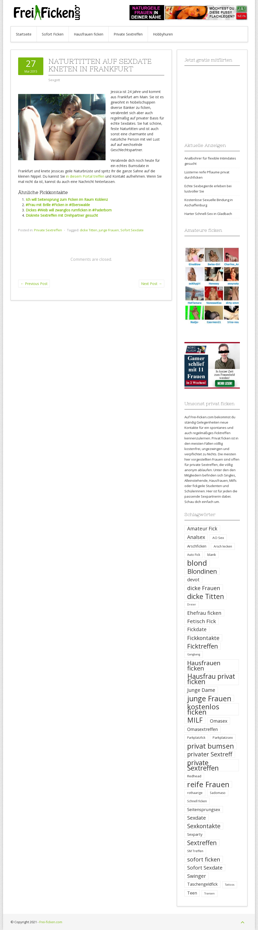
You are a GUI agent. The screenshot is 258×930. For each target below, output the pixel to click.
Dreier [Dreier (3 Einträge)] (191, 604)
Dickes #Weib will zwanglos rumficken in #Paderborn (69, 210)
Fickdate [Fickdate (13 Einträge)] (197, 629)
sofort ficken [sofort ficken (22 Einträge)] (203, 859)
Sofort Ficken (52, 34)
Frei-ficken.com (50, 922)
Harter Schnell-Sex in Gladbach (208, 213)
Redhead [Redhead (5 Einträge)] (194, 776)
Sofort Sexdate (132, 230)
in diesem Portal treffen (85, 176)
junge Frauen (109, 230)
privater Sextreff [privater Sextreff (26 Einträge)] (209, 754)
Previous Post (34, 283)
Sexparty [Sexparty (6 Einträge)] (194, 834)
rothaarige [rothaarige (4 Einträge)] (195, 793)
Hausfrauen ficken (88, 34)
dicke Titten (88, 230)
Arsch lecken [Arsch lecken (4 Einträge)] (223, 546)
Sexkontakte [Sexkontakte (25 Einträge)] (203, 826)
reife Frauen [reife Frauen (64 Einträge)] (208, 784)
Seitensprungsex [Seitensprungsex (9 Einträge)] (203, 809)
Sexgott (54, 80)
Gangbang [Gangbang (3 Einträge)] (193, 654)
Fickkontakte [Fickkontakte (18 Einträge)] (203, 637)
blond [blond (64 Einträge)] (197, 563)
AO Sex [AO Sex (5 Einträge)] (218, 537)
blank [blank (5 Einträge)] (211, 554)
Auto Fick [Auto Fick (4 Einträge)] (193, 555)
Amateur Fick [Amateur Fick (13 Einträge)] (202, 528)
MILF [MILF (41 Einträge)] (195, 720)
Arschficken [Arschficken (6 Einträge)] (196, 546)
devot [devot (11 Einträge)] (193, 579)
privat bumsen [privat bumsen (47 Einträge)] (210, 746)
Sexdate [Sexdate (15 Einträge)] (196, 817)
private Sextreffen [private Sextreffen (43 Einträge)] (203, 765)
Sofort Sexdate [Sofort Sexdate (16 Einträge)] (204, 867)
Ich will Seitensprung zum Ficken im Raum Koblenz (67, 199)
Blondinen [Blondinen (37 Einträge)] (202, 571)
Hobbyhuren (163, 34)
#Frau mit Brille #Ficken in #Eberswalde (58, 204)
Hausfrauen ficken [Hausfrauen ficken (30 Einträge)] (203, 665)
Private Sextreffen (128, 34)
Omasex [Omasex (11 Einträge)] (218, 721)
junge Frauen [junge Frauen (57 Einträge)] (209, 698)
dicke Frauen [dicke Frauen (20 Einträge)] (203, 588)
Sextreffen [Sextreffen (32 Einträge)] (202, 842)
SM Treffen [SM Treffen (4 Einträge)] (195, 851)
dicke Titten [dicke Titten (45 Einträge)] (205, 596)
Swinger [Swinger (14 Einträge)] (196, 876)
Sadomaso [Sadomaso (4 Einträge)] (217, 793)
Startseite (23, 34)
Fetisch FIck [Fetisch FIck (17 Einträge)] (201, 621)
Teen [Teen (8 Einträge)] (192, 893)
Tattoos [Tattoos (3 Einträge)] (229, 884)
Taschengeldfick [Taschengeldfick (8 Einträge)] (202, 884)
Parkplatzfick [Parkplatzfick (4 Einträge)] (196, 737)
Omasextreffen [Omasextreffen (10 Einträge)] (202, 729)
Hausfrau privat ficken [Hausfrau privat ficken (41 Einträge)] (211, 679)
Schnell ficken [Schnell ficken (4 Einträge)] (197, 801)
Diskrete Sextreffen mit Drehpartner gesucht (62, 215)
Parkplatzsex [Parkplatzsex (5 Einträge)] (223, 737)
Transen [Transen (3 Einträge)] (209, 893)
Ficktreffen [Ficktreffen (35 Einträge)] (202, 646)
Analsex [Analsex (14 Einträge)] (196, 537)
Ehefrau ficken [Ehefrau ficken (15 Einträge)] (204, 613)
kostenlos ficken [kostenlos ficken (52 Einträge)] (203, 709)
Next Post (151, 283)
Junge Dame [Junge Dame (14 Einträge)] (201, 690)
